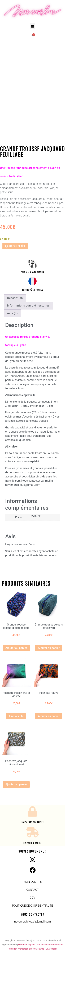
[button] (32, 26)
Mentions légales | (27, 982)
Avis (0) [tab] (12, 351)
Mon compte (33, 919)
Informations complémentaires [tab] (28, 343)
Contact (32, 927)
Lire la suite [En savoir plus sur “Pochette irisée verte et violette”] (16, 754)
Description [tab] (15, 336)
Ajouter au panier (15, 284)
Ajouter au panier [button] (16, 686)
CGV (32, 935)
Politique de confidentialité (32, 943)
